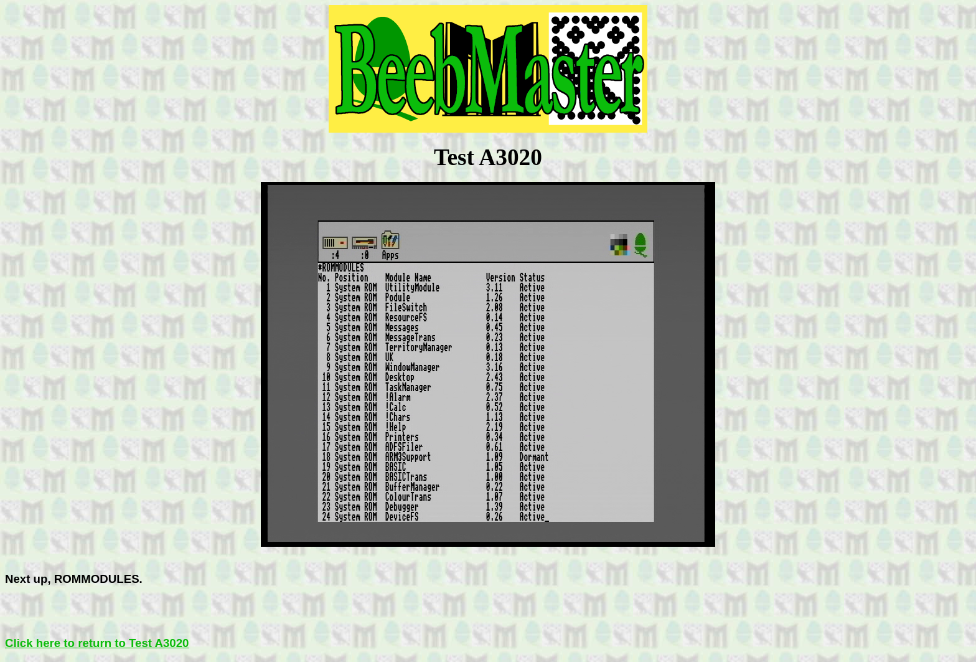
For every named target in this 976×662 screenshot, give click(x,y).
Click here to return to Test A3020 (97, 643)
